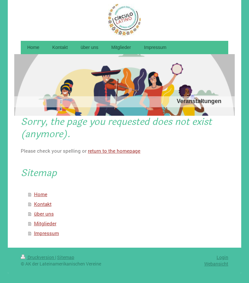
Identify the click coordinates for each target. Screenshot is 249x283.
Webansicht (216, 264)
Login (222, 257)
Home (40, 194)
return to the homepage (114, 150)
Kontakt (43, 204)
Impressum (46, 233)
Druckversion (38, 257)
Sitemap (65, 257)
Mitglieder (45, 223)
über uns (44, 213)
